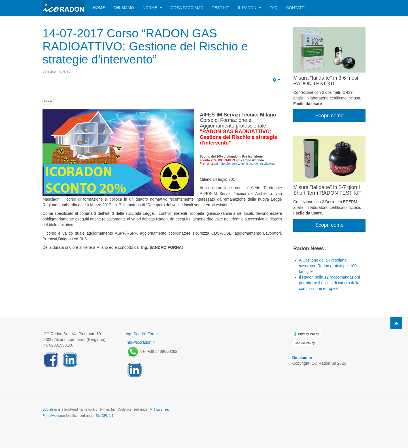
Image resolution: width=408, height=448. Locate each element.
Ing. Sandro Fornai (142, 334)
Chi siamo (123, 7)
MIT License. (159, 409)
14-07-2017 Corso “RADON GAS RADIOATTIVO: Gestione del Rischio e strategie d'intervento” (145, 46)
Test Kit (220, 7)
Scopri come (329, 115)
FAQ (274, 7)
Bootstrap (49, 409)
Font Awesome (53, 416)
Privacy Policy (308, 334)
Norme (152, 7)
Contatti (295, 7)
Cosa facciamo (187, 7)
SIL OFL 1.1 (104, 416)
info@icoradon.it (140, 342)
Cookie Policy (304, 343)
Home (99, 7)
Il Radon (249, 7)
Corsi (48, 101)
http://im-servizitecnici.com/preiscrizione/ (247, 163)
